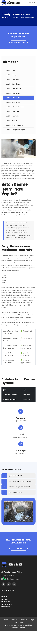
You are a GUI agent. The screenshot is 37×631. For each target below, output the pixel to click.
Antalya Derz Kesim (12, 116)
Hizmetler (15, 17)
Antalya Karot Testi (12, 79)
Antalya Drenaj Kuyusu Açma (15, 130)
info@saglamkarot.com (20, 437)
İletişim (32, 620)
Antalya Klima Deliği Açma (14, 125)
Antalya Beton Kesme (13, 98)
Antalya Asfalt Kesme (13, 102)
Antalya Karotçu (11, 75)
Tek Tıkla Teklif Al (20, 453)
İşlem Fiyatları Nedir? (15, 476)
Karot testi (5, 607)
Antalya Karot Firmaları (13, 89)
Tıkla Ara (18, 549)
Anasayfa (5, 17)
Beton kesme (6, 604)
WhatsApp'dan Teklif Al (18, 42)
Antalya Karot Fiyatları (13, 84)
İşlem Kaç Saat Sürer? (16, 492)
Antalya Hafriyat (11, 120)
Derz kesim (19, 622)
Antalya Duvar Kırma (12, 111)
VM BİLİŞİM (28, 625)
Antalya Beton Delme (13, 93)
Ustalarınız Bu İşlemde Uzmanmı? (19, 487)
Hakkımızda (23, 620)
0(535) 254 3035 (20, 421)
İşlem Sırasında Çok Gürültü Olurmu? (20, 481)
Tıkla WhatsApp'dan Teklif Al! (13, 572)
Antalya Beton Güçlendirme (15, 107)
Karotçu (4, 599)
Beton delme (6, 602)
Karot (4, 597)
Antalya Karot (10, 70)
